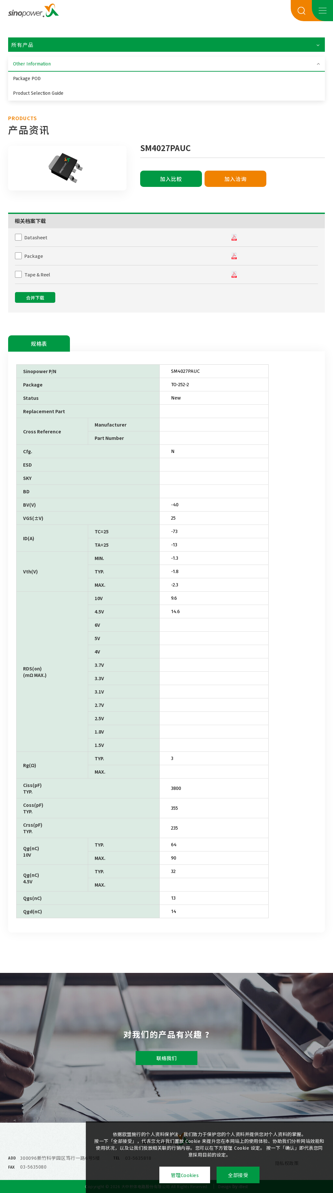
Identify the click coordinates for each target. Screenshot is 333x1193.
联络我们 (166, 1058)
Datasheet (35, 237)
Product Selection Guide (38, 93)
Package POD (27, 78)
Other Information (32, 64)
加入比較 (171, 179)
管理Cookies (185, 1175)
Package (33, 256)
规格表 (39, 344)
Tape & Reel (37, 274)
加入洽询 (235, 179)
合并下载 (35, 298)
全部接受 (238, 1175)
